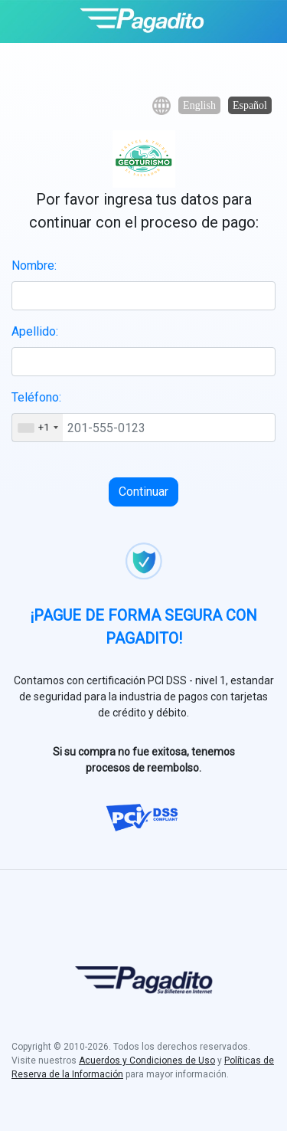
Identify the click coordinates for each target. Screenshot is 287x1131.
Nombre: (34, 265)
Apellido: (34, 331)
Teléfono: (36, 397)
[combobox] (37, 427)
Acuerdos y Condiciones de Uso (147, 1060)
